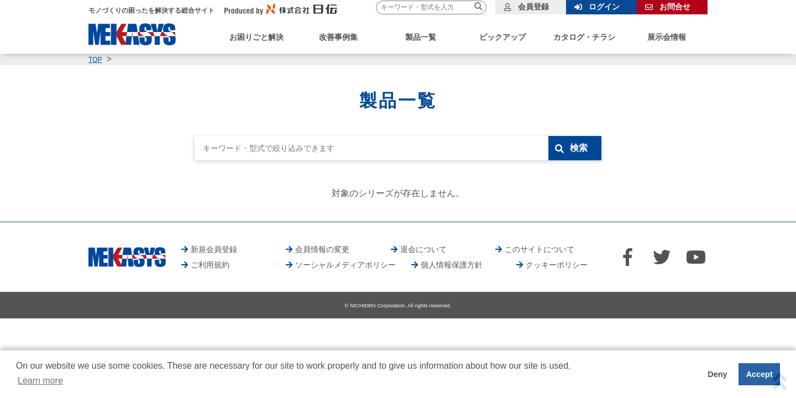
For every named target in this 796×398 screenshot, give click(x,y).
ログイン (604, 6)
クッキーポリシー (557, 265)
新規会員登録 (214, 249)
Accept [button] (759, 374)
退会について (423, 249)
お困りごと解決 (256, 37)
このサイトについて (539, 249)
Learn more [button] (40, 380)
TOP (95, 60)
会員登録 (533, 6)
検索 (579, 148)
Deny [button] (717, 374)
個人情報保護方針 (452, 265)
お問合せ (674, 6)
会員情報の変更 (322, 249)
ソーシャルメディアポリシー (345, 265)
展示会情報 (666, 37)
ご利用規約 (210, 265)
